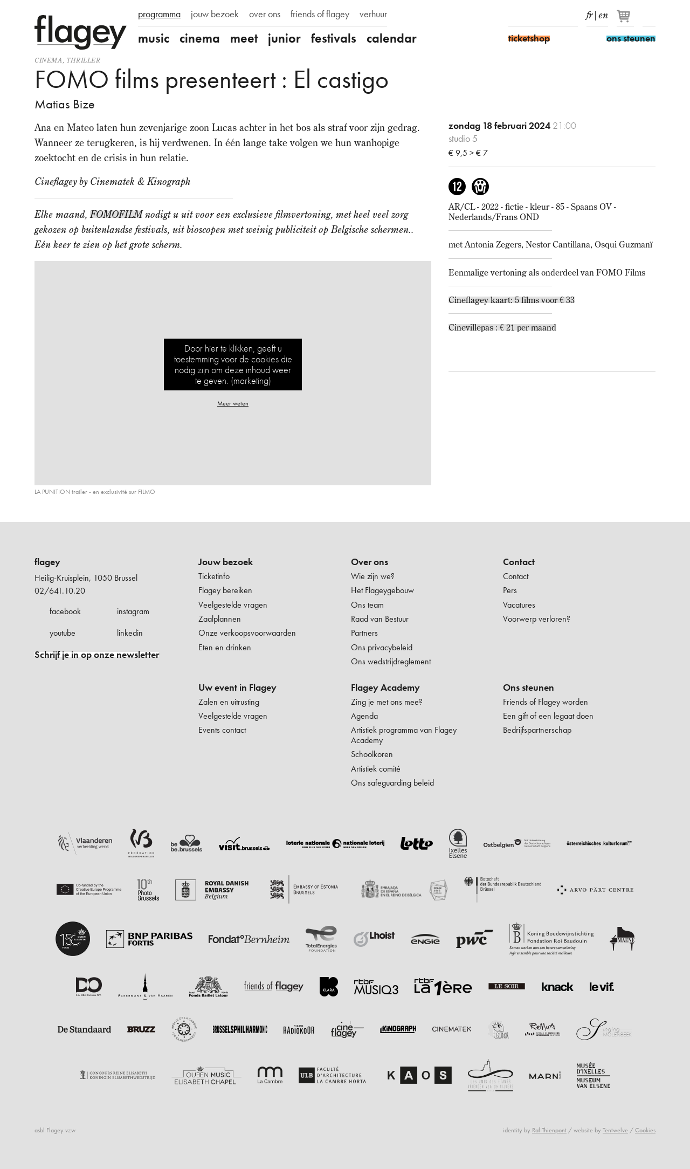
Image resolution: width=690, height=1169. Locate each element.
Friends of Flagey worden (545, 701)
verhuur (373, 14)
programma (159, 14)
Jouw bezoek (225, 561)
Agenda (364, 715)
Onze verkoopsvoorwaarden (247, 632)
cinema (200, 38)
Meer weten (233, 403)
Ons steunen (528, 687)
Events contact (222, 729)
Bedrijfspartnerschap (537, 729)
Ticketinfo (214, 576)
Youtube (552, 15)
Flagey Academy (385, 687)
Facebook (514, 15)
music (153, 38)
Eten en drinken (224, 647)
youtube (62, 632)
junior (284, 38)
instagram (133, 611)
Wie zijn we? (373, 576)
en (603, 13)
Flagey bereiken (225, 590)
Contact (519, 561)
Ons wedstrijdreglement (391, 661)
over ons (264, 14)
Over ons (369, 561)
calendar (392, 38)
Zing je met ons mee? (387, 701)
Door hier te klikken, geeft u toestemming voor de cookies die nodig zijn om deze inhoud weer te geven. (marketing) (233, 364)
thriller (83, 60)
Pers (510, 590)
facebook (65, 611)
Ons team (367, 604)
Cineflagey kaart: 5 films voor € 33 (511, 299)
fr (589, 13)
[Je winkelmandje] (626, 20)
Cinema (48, 60)
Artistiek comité (376, 768)
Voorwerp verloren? (536, 618)
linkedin (130, 632)
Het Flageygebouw (382, 590)
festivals (333, 38)
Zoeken (649, 15)
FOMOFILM (116, 214)
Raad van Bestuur (380, 618)
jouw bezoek (215, 14)
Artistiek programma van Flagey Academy (404, 734)
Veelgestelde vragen (232, 604)
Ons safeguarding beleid (392, 782)
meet (244, 38)
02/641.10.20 (59, 590)
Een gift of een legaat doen (548, 715)
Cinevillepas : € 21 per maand (502, 327)
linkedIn (571, 15)
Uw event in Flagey (237, 687)
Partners (364, 632)
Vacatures (519, 604)
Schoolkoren (372, 754)
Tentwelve (615, 1130)
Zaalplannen (219, 618)
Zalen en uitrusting (228, 701)
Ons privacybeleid (381, 647)
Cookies (645, 1130)
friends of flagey (320, 14)
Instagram (533, 15)
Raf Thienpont (549, 1130)
